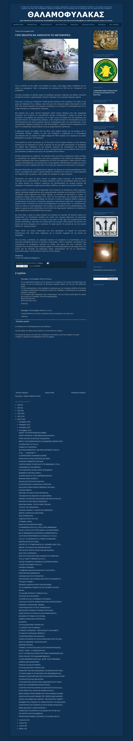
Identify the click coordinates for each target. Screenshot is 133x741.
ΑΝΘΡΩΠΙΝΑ (18, 25)
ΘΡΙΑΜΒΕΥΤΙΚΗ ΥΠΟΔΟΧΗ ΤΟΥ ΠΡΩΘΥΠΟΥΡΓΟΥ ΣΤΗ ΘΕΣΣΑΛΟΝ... (42, 702)
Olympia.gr (19, 255)
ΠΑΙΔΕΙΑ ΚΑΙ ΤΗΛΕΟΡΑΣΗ (28, 447)
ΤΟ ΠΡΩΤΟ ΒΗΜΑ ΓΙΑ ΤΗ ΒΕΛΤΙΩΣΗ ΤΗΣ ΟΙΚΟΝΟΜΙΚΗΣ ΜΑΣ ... (41, 673)
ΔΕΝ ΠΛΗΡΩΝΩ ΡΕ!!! (26, 516)
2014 (19, 408)
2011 (19, 416)
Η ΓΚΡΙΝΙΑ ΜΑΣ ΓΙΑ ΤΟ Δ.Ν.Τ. (29, 444)
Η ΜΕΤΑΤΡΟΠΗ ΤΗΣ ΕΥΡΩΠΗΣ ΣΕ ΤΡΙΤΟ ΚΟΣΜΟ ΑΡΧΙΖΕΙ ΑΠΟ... (41, 705)
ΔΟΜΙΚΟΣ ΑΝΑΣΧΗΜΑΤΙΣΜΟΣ (29, 662)
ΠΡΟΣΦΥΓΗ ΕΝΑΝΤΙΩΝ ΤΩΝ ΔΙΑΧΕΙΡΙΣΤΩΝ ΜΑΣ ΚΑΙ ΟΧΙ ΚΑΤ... (40, 499)
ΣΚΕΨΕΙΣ (37, 266)
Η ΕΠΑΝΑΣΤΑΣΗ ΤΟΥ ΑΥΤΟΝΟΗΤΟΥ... (32, 576)
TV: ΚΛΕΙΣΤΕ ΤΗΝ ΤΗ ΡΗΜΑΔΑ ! (30, 628)
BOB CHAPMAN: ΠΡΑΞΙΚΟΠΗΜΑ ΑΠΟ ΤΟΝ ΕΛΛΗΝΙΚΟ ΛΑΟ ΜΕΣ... (41, 693)
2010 (19, 419)
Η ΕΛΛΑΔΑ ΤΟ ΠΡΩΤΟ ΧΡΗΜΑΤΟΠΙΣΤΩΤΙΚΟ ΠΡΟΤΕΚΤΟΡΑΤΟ (40, 602)
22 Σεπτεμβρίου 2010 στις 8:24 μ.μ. (40, 279)
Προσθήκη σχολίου (22, 321)
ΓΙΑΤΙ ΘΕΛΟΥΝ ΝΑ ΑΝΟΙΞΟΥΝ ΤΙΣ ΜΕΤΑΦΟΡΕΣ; (35, 496)
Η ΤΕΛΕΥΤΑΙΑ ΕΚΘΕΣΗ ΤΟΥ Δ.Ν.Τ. (30, 564)
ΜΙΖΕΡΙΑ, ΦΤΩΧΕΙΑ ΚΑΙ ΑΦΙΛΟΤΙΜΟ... (31, 513)
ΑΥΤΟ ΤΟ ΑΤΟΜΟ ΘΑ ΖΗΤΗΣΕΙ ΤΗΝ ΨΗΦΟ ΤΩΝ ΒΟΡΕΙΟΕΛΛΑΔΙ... (41, 653)
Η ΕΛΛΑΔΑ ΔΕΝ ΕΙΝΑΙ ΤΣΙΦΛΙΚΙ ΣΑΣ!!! (32, 668)
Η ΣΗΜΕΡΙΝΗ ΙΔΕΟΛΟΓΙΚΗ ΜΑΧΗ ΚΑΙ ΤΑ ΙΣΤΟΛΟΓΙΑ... (37, 570)
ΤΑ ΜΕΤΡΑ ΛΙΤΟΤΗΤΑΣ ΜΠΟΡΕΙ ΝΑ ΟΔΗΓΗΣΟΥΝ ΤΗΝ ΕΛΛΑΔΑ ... (41, 688)
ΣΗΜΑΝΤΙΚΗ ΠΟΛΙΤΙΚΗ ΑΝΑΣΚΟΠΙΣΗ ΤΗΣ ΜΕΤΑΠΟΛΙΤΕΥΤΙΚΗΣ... (41, 671)
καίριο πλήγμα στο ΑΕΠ (50, 136)
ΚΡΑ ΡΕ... (22, 590)
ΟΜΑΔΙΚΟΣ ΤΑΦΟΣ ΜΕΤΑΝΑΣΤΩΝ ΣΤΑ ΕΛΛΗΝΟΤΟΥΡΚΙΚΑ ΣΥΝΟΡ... (42, 676)
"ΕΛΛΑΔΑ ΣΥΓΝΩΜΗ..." (26, 582)
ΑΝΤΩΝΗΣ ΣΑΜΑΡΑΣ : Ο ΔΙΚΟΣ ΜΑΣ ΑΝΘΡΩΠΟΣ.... (36, 510)
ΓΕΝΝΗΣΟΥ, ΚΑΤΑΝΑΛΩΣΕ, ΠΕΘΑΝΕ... (32, 605)
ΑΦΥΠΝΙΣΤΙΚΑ (61, 25)
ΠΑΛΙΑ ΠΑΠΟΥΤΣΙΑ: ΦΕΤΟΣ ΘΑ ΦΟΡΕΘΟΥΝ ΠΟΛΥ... (37, 691)
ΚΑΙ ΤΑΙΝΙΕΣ (114, 25)
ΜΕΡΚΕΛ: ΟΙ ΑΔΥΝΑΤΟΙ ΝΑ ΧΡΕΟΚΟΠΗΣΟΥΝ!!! (35, 547)
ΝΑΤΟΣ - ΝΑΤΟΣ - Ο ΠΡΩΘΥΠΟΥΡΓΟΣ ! (32, 650)
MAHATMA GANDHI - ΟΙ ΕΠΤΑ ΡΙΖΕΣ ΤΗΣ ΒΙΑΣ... (35, 504)
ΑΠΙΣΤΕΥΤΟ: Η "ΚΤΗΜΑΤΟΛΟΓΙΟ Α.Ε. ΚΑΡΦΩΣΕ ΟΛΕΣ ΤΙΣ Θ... (40, 544)
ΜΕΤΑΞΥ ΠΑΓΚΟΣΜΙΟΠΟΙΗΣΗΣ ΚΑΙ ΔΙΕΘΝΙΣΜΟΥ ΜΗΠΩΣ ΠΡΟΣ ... (41, 441)
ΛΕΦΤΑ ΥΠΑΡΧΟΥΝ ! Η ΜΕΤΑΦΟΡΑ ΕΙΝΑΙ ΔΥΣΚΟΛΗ (36, 436)
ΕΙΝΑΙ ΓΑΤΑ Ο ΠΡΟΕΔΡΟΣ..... (29, 553)
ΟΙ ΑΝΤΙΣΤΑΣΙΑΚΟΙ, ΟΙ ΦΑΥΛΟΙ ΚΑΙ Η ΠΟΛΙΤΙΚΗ (35, 484)
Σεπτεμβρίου (23, 430)
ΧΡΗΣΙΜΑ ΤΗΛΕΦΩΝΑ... (27, 567)
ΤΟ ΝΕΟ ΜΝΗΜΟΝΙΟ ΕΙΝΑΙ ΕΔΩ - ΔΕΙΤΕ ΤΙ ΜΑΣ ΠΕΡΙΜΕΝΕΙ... (40, 659)
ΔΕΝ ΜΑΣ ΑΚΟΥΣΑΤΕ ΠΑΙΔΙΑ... (29, 542)
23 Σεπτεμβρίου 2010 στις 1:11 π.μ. (40, 310)
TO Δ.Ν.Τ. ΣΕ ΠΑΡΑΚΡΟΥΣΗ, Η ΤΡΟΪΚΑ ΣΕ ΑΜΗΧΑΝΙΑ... (38, 539)
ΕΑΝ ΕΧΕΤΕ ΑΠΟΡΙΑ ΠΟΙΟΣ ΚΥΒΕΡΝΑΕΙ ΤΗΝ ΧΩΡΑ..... (37, 487)
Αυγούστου (23, 720)
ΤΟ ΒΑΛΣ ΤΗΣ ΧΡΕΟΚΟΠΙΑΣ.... (29, 507)
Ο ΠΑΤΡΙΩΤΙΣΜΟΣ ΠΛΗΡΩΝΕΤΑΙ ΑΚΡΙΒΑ (33, 456)
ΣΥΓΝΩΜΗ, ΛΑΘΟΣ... (26, 521)
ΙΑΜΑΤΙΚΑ (74, 25)
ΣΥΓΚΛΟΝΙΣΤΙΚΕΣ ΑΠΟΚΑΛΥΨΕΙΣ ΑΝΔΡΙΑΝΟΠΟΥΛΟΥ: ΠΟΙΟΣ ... (41, 682)
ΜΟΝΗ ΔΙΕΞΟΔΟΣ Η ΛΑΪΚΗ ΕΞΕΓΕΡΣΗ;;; (33, 708)
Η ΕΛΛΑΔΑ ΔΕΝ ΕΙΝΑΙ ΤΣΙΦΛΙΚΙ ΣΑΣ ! (31, 625)
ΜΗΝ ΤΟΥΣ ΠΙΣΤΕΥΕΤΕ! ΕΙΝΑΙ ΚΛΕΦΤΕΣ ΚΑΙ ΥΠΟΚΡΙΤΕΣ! (39, 556)
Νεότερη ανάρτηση (22, 393)
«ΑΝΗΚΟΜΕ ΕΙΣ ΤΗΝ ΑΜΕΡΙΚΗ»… (30, 467)
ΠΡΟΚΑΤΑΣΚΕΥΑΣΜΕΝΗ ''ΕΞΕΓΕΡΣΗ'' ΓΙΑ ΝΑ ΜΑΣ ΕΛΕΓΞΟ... (40, 716)
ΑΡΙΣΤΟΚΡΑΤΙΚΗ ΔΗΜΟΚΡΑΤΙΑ (29, 573)
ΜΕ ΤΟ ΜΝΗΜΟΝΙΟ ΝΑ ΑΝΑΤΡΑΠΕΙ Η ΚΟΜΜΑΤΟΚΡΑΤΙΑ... (38, 533)
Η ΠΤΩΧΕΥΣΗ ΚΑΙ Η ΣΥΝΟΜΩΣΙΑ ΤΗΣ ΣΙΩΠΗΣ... (35, 599)
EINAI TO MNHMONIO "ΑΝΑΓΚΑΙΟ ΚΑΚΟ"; (33, 642)
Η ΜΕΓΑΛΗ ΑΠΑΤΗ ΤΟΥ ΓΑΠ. (28, 519)
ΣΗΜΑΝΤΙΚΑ (32, 25)
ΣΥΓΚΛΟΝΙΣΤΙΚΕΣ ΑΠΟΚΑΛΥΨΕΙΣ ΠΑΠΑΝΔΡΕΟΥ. (36, 470)
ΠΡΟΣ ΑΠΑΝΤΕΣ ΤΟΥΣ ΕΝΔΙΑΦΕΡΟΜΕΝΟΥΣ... (35, 656)
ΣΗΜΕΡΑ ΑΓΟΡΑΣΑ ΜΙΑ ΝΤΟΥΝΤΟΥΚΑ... (32, 619)
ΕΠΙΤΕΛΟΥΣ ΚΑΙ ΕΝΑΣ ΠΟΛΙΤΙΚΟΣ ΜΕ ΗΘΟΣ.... (35, 459)
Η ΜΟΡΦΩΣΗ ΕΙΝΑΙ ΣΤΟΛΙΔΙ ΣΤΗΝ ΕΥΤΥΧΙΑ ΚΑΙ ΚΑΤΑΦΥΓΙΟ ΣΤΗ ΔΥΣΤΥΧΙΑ (105, 93)
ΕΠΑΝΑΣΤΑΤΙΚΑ (88, 25)
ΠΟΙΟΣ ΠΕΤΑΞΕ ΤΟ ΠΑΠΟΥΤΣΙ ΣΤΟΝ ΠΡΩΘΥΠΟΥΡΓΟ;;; (38, 613)
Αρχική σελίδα (49, 393)
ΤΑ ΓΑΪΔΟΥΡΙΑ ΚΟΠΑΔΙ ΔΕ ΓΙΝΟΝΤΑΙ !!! (32, 633)
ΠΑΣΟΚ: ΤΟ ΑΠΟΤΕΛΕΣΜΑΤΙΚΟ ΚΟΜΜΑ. (33, 433)
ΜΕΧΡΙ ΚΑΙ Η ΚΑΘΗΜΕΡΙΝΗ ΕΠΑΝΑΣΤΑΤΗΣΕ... (35, 685)
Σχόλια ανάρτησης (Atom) (32, 396)
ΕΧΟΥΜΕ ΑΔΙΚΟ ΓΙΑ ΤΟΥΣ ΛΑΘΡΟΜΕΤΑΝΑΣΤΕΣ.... (36, 476)
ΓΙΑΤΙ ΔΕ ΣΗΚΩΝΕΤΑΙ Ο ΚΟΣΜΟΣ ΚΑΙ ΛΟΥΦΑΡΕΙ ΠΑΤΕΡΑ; (38, 562)
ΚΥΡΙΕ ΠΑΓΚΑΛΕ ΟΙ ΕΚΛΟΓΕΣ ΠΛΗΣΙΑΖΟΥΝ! (34, 438)
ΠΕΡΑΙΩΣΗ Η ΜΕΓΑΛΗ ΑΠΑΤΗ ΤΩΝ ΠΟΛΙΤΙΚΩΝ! (35, 585)
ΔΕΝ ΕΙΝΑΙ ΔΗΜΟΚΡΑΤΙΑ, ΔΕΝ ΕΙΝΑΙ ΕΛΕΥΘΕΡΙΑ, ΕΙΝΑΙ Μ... (39, 450)
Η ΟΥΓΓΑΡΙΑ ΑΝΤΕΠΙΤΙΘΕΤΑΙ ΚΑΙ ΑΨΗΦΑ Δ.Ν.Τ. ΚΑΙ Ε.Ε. (38, 536)
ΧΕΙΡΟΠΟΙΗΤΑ (46, 25)
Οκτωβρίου (23, 427)
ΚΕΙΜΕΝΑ (102, 25)
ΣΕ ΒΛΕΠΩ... (23, 622)
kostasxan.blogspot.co (32, 258)
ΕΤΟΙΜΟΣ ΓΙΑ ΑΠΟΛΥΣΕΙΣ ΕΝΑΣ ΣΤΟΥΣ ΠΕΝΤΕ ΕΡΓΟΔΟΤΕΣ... (40, 648)
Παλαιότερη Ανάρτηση (78, 393)
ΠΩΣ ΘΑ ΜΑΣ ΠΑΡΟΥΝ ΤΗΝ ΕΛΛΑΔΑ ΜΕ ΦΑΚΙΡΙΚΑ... (37, 550)
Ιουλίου (21, 723)
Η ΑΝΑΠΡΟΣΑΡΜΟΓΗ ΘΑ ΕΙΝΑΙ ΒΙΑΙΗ (31, 636)
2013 (19, 411)
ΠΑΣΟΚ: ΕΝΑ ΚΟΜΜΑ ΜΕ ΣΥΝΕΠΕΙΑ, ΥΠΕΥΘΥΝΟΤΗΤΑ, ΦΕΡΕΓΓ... (41, 699)
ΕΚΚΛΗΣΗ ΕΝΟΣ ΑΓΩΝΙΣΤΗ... (29, 479)
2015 (19, 405)
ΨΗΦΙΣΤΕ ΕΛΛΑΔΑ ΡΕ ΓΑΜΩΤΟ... (30, 665)
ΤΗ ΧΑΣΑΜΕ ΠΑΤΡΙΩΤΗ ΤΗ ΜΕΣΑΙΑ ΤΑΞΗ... (33, 593)
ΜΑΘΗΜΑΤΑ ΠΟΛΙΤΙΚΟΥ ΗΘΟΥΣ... (30, 473)
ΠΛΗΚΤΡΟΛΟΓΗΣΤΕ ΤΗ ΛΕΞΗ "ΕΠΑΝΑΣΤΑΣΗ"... (35, 607)
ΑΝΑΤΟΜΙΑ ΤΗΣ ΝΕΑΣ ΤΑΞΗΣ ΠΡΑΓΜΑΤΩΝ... (34, 493)
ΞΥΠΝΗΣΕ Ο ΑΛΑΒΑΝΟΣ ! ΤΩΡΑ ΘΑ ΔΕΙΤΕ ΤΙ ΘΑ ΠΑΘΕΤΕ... (39, 630)
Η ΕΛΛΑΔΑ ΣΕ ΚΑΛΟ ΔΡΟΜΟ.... (29, 596)
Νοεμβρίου (23, 424)
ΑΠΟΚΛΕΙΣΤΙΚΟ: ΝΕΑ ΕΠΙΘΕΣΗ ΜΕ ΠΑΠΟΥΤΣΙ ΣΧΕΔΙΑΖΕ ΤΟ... (40, 579)
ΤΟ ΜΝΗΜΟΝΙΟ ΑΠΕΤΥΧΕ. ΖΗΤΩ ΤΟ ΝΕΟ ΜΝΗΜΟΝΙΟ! (38, 527)
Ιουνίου (21, 726)
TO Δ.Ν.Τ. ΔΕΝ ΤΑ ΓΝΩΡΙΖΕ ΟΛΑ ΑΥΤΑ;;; (32, 559)
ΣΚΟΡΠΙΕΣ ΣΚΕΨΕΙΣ (26, 645)
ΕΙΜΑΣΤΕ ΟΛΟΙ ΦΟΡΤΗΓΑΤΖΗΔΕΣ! (31, 524)
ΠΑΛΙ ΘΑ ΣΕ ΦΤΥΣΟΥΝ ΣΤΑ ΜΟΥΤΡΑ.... (32, 481)
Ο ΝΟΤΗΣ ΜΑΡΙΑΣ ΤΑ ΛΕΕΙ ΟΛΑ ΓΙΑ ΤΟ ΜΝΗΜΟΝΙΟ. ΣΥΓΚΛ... (40, 464)
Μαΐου (21, 728)
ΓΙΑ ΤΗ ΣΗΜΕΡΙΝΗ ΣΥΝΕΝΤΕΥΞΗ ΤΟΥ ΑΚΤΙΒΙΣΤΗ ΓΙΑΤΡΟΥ (39, 587)
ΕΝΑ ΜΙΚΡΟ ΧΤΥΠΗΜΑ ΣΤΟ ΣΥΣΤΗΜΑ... (32, 616)
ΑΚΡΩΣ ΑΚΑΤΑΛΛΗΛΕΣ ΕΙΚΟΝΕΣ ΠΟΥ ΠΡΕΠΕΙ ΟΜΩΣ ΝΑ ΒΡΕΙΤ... (41, 696)
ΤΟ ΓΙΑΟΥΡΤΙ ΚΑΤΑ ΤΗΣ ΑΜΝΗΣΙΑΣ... (31, 713)
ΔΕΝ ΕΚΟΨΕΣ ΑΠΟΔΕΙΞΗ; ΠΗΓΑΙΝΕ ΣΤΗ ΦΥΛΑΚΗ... (36, 610)
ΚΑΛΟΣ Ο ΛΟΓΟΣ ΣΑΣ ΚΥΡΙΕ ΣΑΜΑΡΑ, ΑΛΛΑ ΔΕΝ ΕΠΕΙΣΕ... (39, 530)
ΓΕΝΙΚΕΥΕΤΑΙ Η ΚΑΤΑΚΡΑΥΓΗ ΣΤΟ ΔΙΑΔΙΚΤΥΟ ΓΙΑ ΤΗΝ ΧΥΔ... (40, 711)
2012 (19, 413)
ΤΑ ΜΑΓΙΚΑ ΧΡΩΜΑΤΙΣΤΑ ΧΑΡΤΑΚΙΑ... (31, 461)
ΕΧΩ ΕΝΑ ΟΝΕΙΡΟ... (26, 490)
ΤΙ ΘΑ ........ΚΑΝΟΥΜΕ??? (27, 453)
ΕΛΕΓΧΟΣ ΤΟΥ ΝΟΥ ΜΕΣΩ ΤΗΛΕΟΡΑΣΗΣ (33, 501)
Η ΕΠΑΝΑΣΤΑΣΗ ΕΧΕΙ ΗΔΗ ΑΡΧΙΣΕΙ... (31, 679)
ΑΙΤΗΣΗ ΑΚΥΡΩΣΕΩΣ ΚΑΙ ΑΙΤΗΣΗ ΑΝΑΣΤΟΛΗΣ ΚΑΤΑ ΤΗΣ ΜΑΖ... (41, 639)
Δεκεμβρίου (23, 422)
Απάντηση (24, 303)
